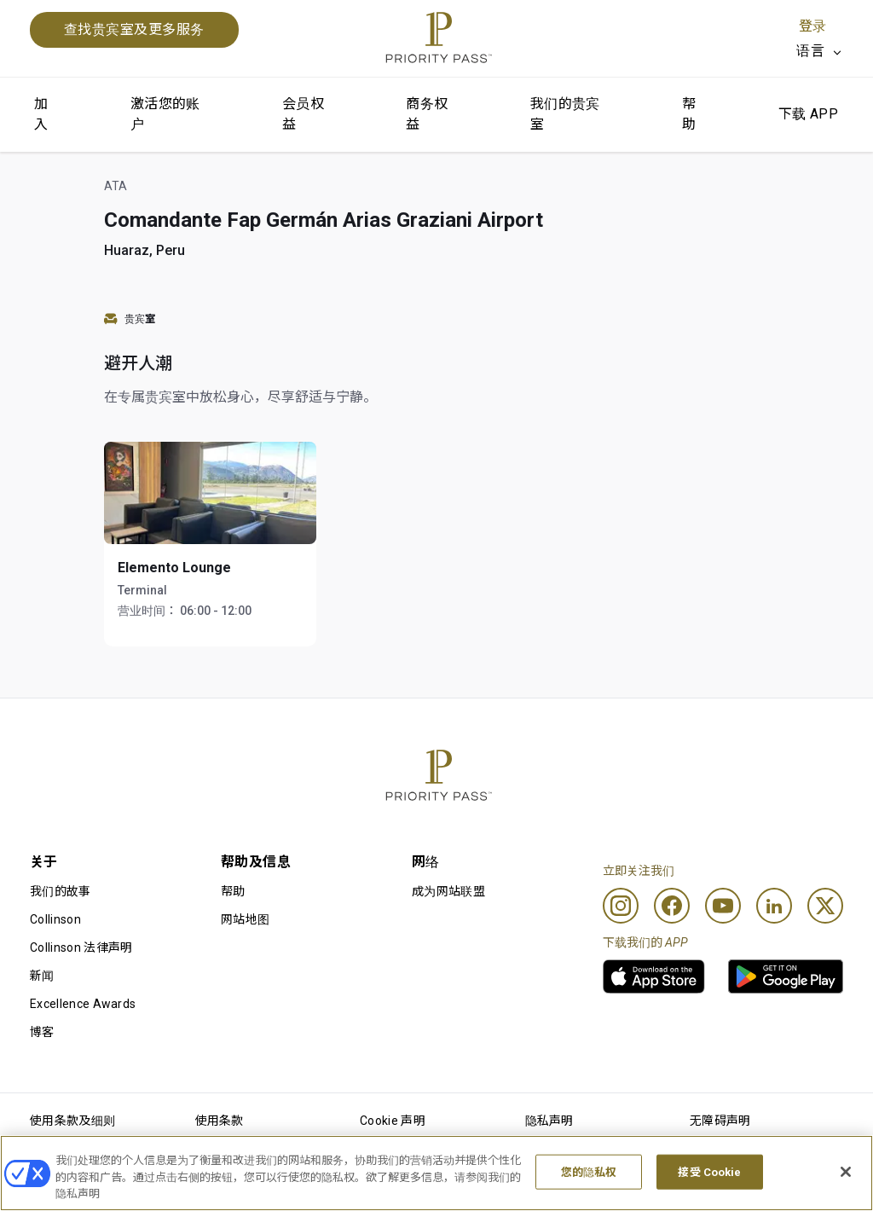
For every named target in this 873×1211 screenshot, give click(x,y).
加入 (41, 114)
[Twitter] (825, 906)
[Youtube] (723, 906)
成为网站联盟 (448, 891)
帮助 (689, 114)
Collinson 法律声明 (81, 947)
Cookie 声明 (392, 1120)
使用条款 (219, 1120)
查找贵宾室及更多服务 (134, 29)
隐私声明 (549, 1120)
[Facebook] (672, 906)
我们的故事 (60, 891)
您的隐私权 (589, 1172)
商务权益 (427, 114)
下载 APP (808, 114)
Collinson (55, 919)
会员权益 (303, 114)
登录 (812, 26)
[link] (654, 976)
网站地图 (245, 919)
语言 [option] (810, 51)
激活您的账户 (165, 114)
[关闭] (845, 1172)
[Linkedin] (774, 906)
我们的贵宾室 (565, 114)
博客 (42, 1032)
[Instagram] (621, 906)
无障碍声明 (720, 1120)
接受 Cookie (709, 1172)
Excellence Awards (83, 1004)
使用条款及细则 (72, 1120)
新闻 (42, 975)
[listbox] (819, 51)
